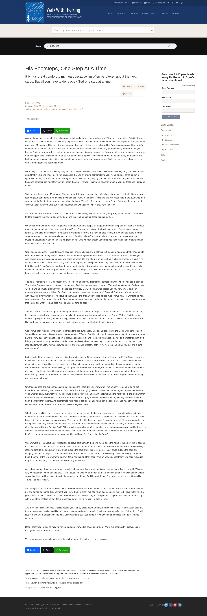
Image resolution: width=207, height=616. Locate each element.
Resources (148, 13)
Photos (176, 13)
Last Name (166, 107)
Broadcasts (166, 130)
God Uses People (50, 109)
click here (65, 578)
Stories (134, 13)
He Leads (63, 109)
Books (163, 160)
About (121, 13)
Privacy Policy (55, 608)
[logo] (37, 12)
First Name (166, 97)
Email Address (169, 88)
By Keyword (167, 135)
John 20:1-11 (39, 106)
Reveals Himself (76, 109)
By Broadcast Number (170, 145)
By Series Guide (168, 149)
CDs (163, 155)
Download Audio (133, 86)
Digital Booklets (167, 125)
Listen (110, 13)
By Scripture (167, 140)
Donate (164, 13)
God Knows (37, 109)
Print (127, 94)
